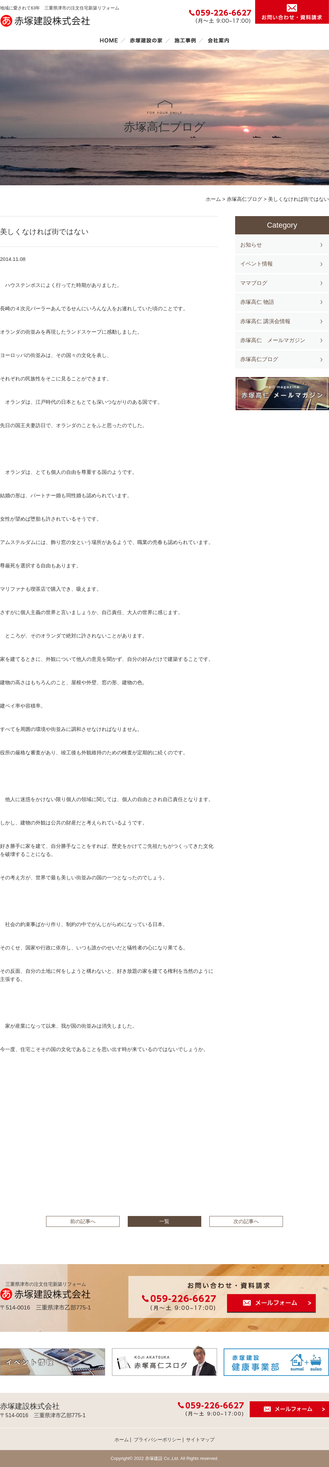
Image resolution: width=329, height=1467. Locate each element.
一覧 (164, 1221)
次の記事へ (246, 1221)
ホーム (109, 40)
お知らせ (251, 245)
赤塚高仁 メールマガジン (272, 340)
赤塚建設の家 (146, 40)
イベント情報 (256, 264)
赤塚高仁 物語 (257, 302)
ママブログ (253, 283)
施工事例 (185, 40)
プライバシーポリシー (157, 1439)
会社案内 (218, 40)
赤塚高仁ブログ (259, 359)
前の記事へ (83, 1221)
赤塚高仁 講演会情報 (265, 321)
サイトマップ (200, 1439)
